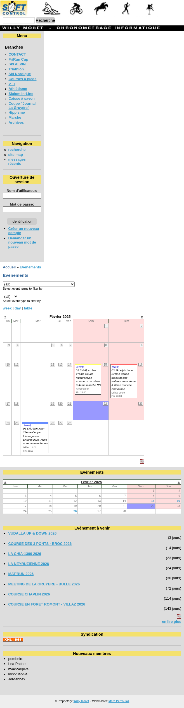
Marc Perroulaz (118, 701)
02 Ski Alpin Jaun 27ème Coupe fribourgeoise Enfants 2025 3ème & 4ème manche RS (88, 378)
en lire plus (171, 621)
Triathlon (16, 69)
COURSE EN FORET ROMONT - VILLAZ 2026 (46, 604)
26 (75, 511)
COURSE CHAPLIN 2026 (29, 594)
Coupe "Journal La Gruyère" (22, 105)
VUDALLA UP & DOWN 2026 (32, 533)
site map (15, 154)
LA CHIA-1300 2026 (24, 554)
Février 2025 (91, 482)
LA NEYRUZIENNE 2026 (28, 564)
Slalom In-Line (20, 94)
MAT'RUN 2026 (21, 574)
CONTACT (17, 54)
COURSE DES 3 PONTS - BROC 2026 (40, 544)
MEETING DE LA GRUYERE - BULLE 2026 (44, 584)
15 (152, 500)
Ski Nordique (19, 74)
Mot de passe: (22, 204)
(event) (80, 367)
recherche (16, 149)
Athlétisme (17, 89)
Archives (16, 122)
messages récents (17, 161)
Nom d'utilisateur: (22, 191)
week (7, 308)
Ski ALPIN (16, 64)
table (28, 308)
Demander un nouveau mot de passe (22, 242)
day (18, 308)
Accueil (9, 267)
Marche (14, 117)
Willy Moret (81, 701)
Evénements (30, 267)
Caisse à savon (21, 98)
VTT (11, 84)
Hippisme (16, 112)
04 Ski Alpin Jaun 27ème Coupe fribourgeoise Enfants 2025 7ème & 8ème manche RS (35, 436)
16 (178, 500)
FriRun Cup (18, 59)
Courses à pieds (22, 79)
